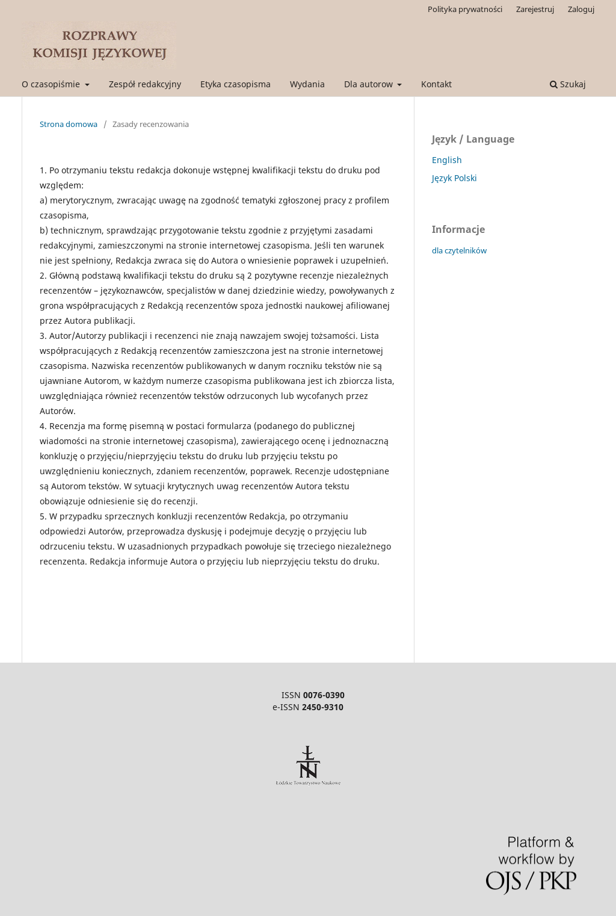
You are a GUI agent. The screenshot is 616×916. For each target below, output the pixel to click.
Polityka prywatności (465, 9)
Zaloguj (581, 9)
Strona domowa (68, 124)
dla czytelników (459, 250)
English (447, 160)
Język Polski (454, 178)
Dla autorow (369, 84)
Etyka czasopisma (235, 84)
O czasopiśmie (52, 84)
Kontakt (436, 84)
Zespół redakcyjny (145, 84)
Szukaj (568, 84)
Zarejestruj (535, 9)
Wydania (307, 84)
